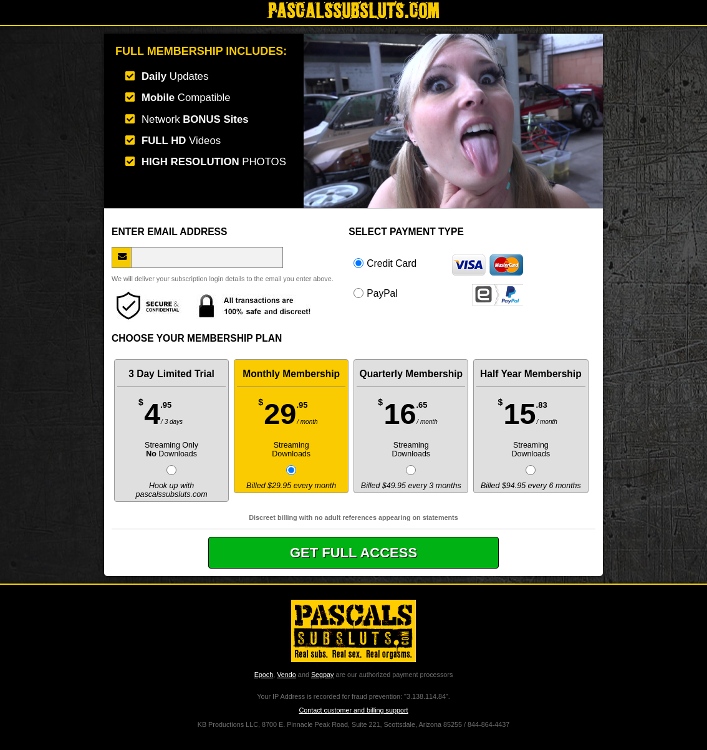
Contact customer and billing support (353, 710)
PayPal (438, 293)
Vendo (286, 674)
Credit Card (438, 263)
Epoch (264, 674)
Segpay (322, 674)
